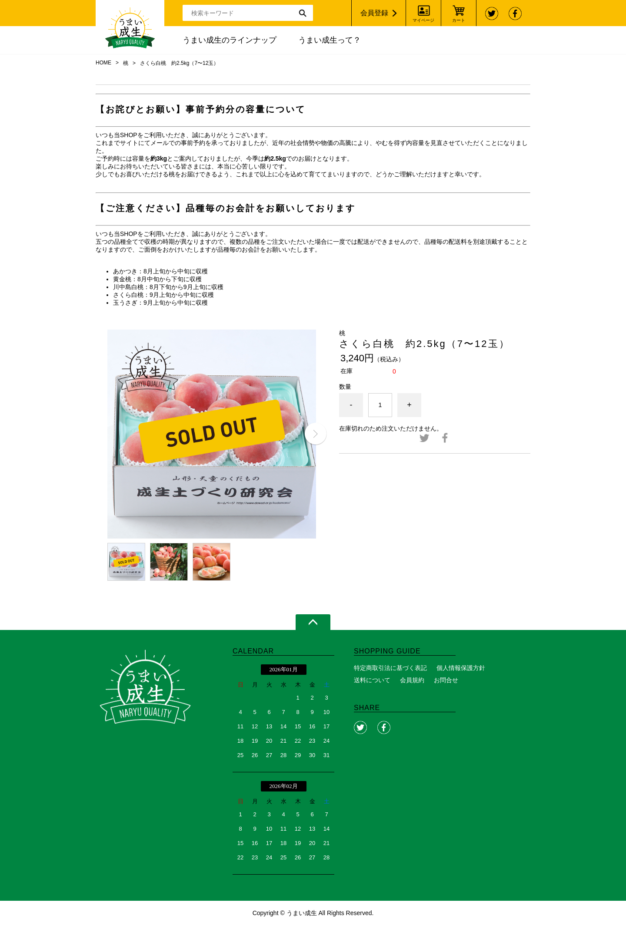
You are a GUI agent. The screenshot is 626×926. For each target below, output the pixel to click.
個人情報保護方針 (460, 667)
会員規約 (412, 680)
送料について (372, 680)
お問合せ (446, 680)
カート (458, 20)
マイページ (423, 20)
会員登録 (374, 13)
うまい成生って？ (329, 40)
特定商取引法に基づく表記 (390, 667)
